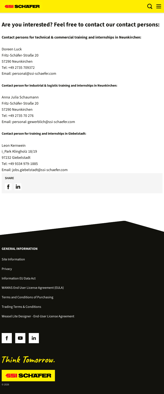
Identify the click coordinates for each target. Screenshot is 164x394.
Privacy (7, 269)
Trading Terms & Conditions (21, 306)
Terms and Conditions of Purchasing (27, 297)
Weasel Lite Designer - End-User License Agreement (38, 316)
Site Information (13, 259)
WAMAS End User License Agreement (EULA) (33, 287)
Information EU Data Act (19, 278)
